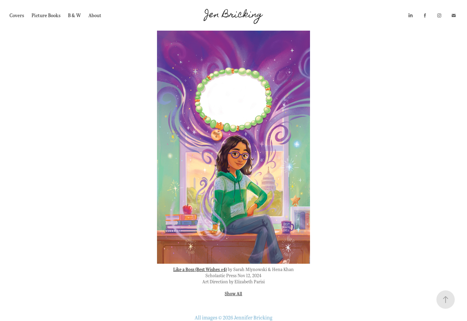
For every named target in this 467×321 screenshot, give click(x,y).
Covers (16, 15)
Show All (233, 293)
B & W (74, 15)
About (94, 15)
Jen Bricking (234, 15)
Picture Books (46, 15)
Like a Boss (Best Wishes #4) (200, 269)
